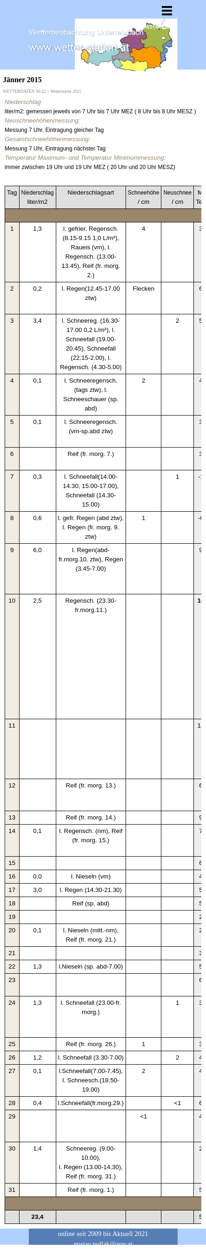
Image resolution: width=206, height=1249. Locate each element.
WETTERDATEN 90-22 (24, 91)
